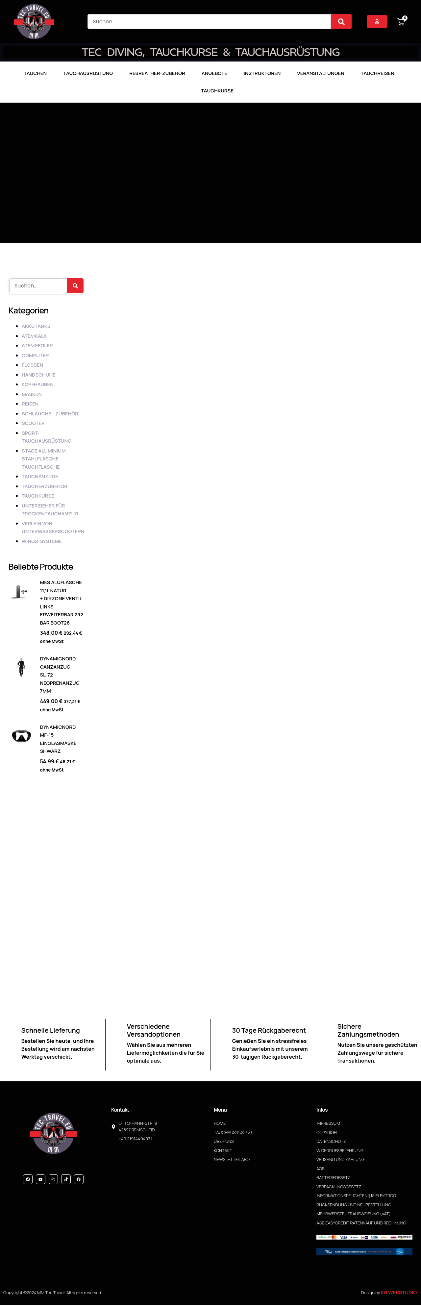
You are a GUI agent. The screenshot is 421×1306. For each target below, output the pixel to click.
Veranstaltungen (320, 73)
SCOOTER (33, 423)
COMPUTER (35, 355)
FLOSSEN (32, 364)
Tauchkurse (217, 90)
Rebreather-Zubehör (157, 73)
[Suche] (341, 21)
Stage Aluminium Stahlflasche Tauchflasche (44, 458)
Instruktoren (262, 73)
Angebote (214, 73)
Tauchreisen (377, 73)
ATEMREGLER (37, 345)
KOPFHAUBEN (38, 384)
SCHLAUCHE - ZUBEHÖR (50, 413)
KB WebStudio (399, 1293)
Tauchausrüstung (88, 73)
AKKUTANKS (36, 326)
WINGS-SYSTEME (42, 541)
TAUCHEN (35, 73)
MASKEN (32, 394)
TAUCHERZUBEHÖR (44, 486)
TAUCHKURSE (38, 495)
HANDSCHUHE (39, 374)
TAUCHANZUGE (40, 476)
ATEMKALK (34, 336)
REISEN (30, 403)
